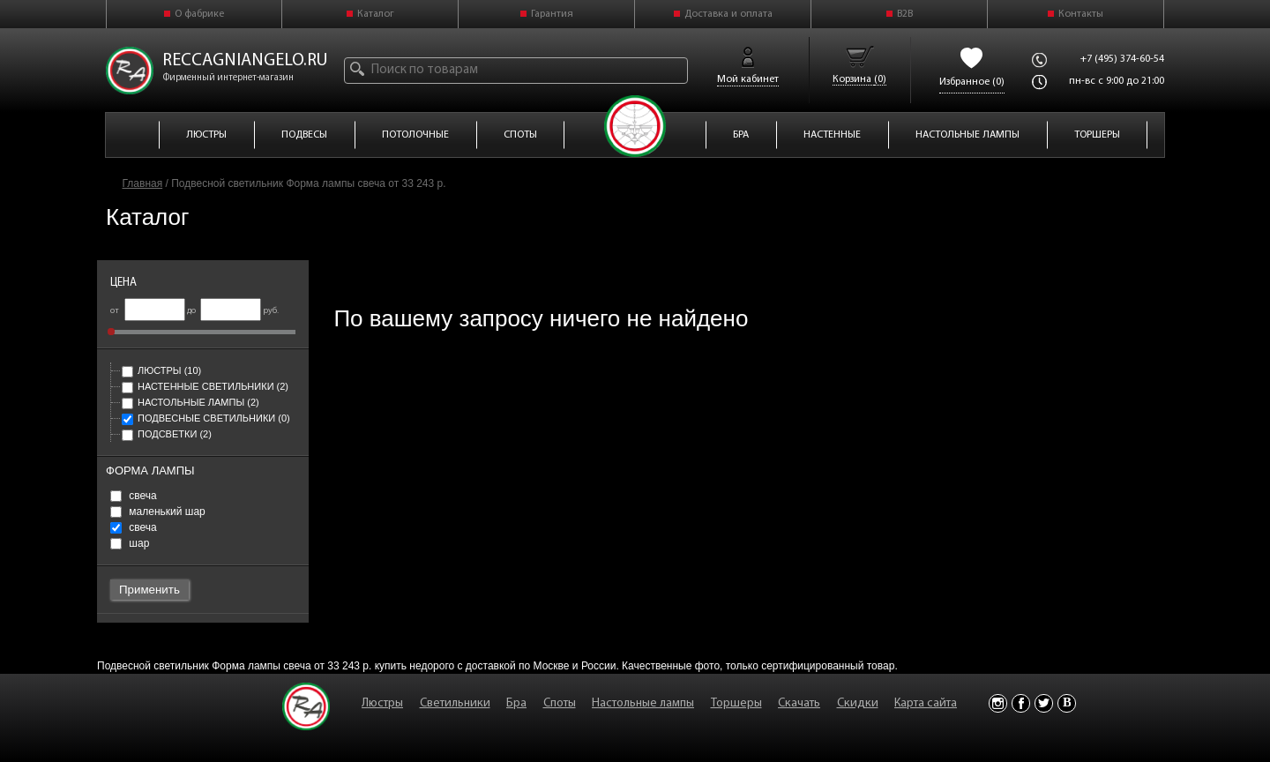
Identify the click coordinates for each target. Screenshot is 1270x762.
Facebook (1021, 703)
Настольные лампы (190, 402)
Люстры (161, 370)
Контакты (1080, 14)
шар (129, 543)
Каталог (375, 14)
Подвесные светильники (206, 418)
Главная (143, 183)
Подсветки (167, 434)
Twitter (1044, 703)
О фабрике (199, 14)
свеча (133, 495)
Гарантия (552, 14)
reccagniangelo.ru (245, 61)
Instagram (998, 703)
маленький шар (157, 511)
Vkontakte (1066, 703)
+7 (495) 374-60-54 (1122, 59)
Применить (149, 589)
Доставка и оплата (728, 14)
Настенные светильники (205, 386)
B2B (905, 14)
